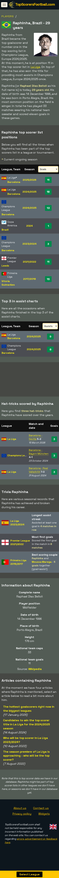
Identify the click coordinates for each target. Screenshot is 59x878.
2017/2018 (29, 279)
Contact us (41, 812)
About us (20, 812)
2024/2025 (29, 191)
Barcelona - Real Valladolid (38, 474)
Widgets (44, 818)
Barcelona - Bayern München (39, 456)
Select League (29, 874)
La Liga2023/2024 (17, 527)
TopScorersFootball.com (35, 4)
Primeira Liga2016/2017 (18, 566)
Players (8, 16)
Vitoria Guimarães (8, 282)
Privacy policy (22, 818)
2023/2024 (29, 243)
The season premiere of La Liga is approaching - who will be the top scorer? (26, 760)
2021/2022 (29, 261)
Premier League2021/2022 (20, 546)
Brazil (5, 229)
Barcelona (13, 182)
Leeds (5, 265)
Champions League (19, 459)
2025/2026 (29, 179)
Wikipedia (35, 673)
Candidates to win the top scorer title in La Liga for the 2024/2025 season (26, 729)
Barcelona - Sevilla (35, 441)
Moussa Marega (42, 566)
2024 (29, 225)
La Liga (35, 67)
